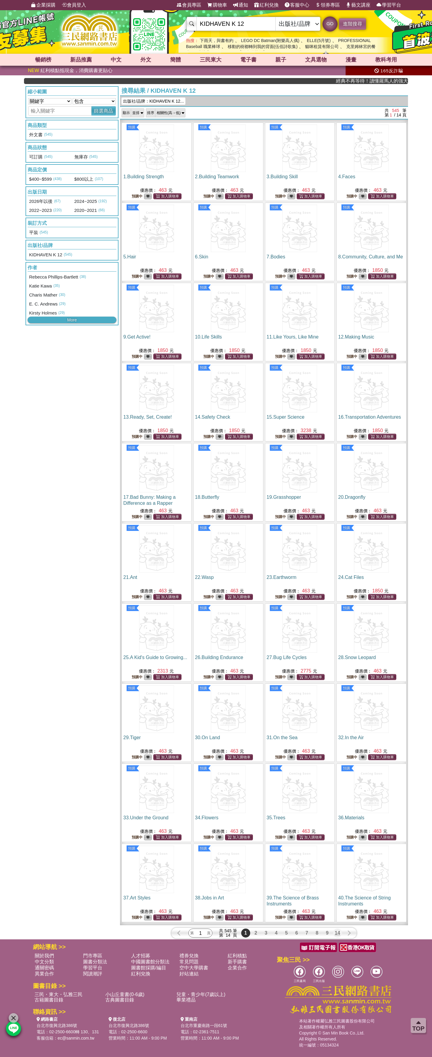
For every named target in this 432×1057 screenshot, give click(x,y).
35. (276, 817)
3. (282, 176)
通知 (240, 5)
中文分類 (44, 961)
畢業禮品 (186, 999)
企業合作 (237, 967)
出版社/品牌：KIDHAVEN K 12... (153, 101)
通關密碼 (44, 967)
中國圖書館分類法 (150, 961)
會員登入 (74, 5)
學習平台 (388, 5)
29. (132, 737)
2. (217, 176)
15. (285, 417)
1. (143, 176)
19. (284, 497)
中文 (116, 60)
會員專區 (189, 5)
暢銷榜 (43, 60)
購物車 (217, 5)
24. (351, 577)
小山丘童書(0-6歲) (124, 994)
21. (130, 577)
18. (207, 497)
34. (206, 817)
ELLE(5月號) (319, 40)
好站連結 (189, 973)
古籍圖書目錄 (48, 999)
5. (129, 256)
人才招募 (140, 955)
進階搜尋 (352, 23)
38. (209, 897)
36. (351, 817)
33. (145, 817)
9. (137, 336)
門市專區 (92, 955)
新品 (81, 60)
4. (346, 176)
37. (137, 897)
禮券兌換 (189, 955)
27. (287, 657)
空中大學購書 (193, 967)
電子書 (248, 60)
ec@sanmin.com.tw (76, 1038)
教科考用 (386, 60)
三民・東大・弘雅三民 (58, 994)
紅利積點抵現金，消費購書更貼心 (70, 70)
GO (329, 23)
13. (147, 417)
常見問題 (189, 961)
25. (155, 657)
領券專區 (327, 5)
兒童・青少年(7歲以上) (201, 994)
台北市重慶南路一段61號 (204, 1025)
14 (337, 932)
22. (204, 577)
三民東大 (210, 60)
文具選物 (316, 60)
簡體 (175, 60)
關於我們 (44, 955)
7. (276, 256)
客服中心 (297, 5)
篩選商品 (103, 110)
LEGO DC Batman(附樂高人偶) (270, 40)
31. (282, 737)
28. (357, 657)
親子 (280, 60)
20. (351, 497)
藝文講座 (358, 5)
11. (293, 336)
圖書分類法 (95, 961)
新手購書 (237, 961)
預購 (131, 127)
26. (219, 657)
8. (370, 256)
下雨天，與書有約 (216, 40)
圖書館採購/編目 (148, 967)
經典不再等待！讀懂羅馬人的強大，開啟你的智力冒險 (386, 80)
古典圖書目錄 (119, 999)
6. (201, 256)
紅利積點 (237, 955)
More (72, 320)
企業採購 (43, 5)
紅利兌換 (266, 5)
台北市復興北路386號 (57, 1025)
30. (207, 737)
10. (208, 336)
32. (351, 737)
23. (282, 577)
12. (356, 336)
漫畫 (351, 60)
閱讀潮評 (92, 973)
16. (369, 417)
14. (212, 417)
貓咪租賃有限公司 (322, 46)
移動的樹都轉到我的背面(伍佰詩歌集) (263, 46)
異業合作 (44, 973)
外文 (145, 60)
